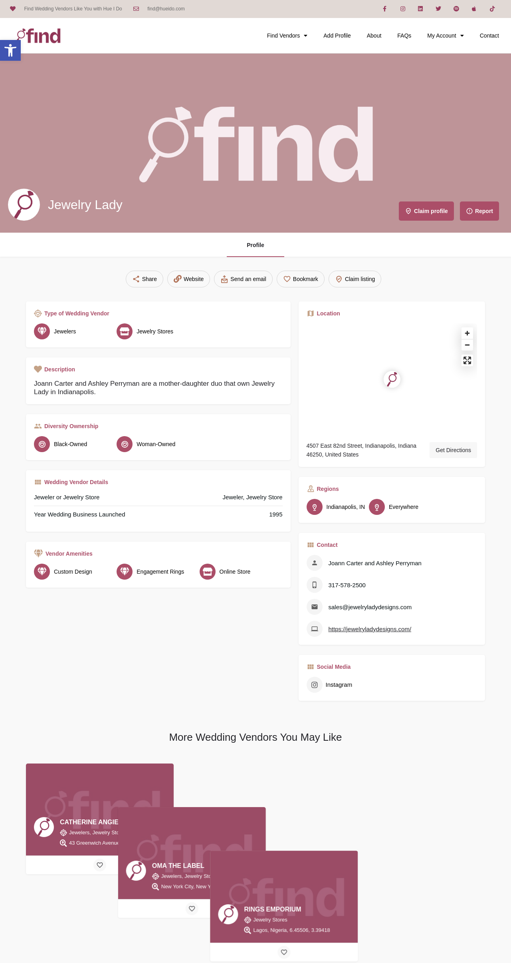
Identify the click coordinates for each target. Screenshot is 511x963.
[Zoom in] (467, 333)
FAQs (404, 35)
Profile (255, 245)
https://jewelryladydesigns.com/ (370, 629)
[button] (10, 50)
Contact (489, 35)
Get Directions (453, 450)
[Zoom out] (467, 345)
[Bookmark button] (99, 865)
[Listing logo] (24, 205)
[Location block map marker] (392, 379)
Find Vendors (287, 35)
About (374, 35)
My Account (445, 35)
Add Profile (337, 35)
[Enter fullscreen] (467, 360)
